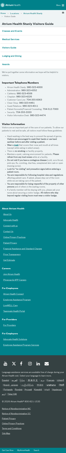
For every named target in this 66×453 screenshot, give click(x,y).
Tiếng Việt (12, 394)
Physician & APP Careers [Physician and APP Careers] (14, 280)
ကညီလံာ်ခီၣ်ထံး (27, 385)
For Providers (9, 325)
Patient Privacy (10, 243)
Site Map (6, 434)
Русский (28, 390)
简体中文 (33, 380)
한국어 (40, 385)
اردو (3, 394)
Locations (14, 13)
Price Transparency (12, 255)
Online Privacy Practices (14, 237)
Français (50, 380)
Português (8, 390)
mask (16, 145)
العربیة (14, 380)
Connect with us (10, 226)
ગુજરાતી (60, 380)
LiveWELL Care (10, 306)
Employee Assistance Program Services (21, 345)
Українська (57, 390)
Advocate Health (10, 220)
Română (18, 390)
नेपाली (61, 385)
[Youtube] (5, 364)
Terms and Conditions (11, 429)
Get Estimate (9, 260)
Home (3, 13)
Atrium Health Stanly (32, 13)
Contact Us (8, 232)
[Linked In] (38, 364)
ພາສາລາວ (51, 385)
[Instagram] (30, 364)
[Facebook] (22, 364)
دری (42, 380)
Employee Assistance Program (17, 300)
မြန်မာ (22, 380)
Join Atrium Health (11, 274)
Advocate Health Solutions (15, 339)
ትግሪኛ (47, 390)
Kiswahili (38, 390)
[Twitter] (13, 364)
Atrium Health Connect (13, 294)
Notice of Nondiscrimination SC (16, 414)
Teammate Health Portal (14, 311)
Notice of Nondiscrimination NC (16, 409)
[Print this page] (63, 12)
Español (5, 380)
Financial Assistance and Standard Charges (22, 249)
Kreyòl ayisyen (11, 385)
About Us (7, 214)
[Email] (46, 364)
